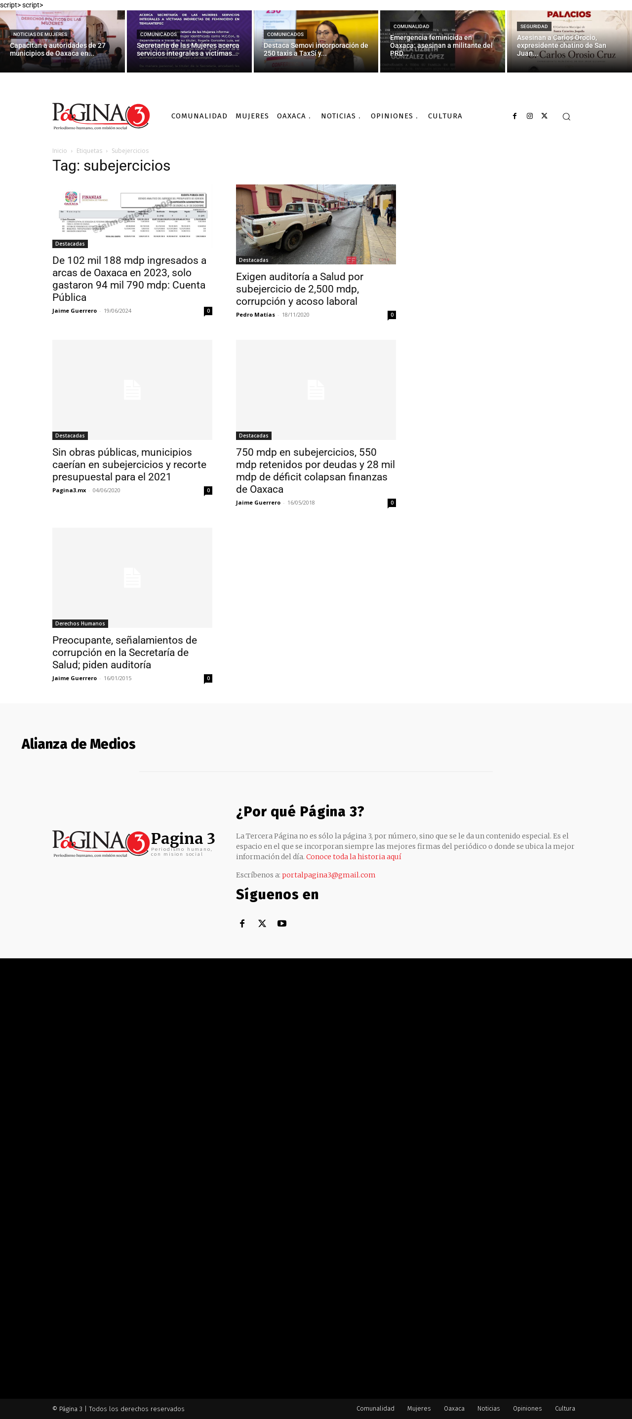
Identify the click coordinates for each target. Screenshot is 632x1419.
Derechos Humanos (80, 623)
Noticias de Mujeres (40, 34)
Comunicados (158, 34)
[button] (566, 116)
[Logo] (101, 116)
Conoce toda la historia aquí (353, 856)
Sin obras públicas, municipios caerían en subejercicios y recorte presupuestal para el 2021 (129, 464)
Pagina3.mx (69, 490)
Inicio (59, 150)
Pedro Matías (255, 314)
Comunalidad (412, 26)
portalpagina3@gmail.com (329, 875)
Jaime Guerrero (74, 310)
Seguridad (534, 26)
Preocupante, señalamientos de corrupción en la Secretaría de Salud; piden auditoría (124, 652)
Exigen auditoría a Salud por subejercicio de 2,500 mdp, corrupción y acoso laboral (299, 289)
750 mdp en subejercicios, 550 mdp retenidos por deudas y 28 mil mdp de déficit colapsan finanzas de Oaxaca (315, 470)
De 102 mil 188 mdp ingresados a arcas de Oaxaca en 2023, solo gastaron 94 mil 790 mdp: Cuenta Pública (129, 279)
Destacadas (70, 243)
